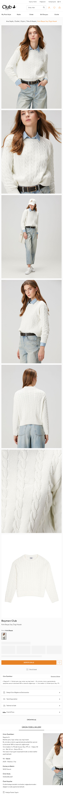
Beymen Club (9, 620)
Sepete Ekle (29, 662)
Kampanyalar (52, 1)
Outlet (56, 14)
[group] (3, 636)
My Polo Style (6, 14)
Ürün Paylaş (31, 720)
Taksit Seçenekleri (10, 699)
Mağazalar (43, 1)
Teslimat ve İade (9, 706)
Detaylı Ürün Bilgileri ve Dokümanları (16, 692)
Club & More (8, 712)
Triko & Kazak (31, 669)
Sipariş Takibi (33, 1)
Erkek (31, 14)
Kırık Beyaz (7, 630)
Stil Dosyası (44, 14)
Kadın (19, 14)
